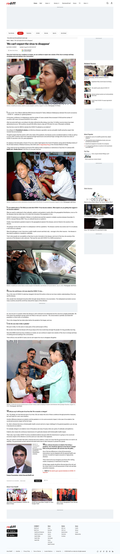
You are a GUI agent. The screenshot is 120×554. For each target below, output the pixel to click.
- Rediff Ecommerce (38, 534)
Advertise (18, 551)
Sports (54, 33)
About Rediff (9, 551)
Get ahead (63, 33)
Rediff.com (70, 551)
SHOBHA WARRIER (12, 47)
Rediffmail (36, 528)
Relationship (78, 534)
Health (76, 528)
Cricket (38, 33)
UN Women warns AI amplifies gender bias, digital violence (98, 137)
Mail (41, 3)
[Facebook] (103, 551)
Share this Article (13, 50)
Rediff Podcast (51, 544)
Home (35, 3)
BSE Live (63, 528)
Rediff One (36, 530)
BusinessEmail (66, 3)
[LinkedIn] (112, 551)
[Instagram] (106, 551)
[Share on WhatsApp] (97, 551)
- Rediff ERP (36, 540)
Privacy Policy (27, 551)
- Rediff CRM (37, 538)
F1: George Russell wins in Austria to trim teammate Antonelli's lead (99, 146)
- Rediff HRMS (37, 536)
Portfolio (63, 536)
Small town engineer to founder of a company (97, 143)
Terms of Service (37, 551)
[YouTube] (109, 551)
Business (29, 33)
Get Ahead (50, 538)
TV (79, 3)
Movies (46, 33)
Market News (64, 532)
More (86, 3)
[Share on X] (100, 551)
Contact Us (58, 551)
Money (56, 3)
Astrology (50, 542)
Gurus (74, 3)
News (47, 3)
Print (46, 480)
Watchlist (64, 534)
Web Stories (88, 188)
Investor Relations (48, 551)
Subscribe (38, 480)
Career (76, 532)
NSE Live (63, 530)
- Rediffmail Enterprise (39, 532)
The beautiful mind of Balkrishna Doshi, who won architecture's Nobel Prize (98, 141)
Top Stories (11, 33)
